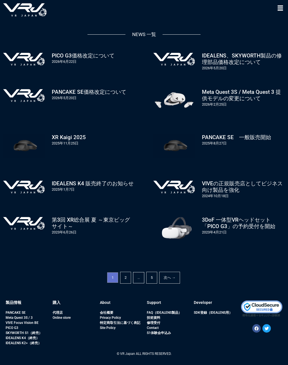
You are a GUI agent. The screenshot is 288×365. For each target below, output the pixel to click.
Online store (62, 318)
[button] (280, 8)
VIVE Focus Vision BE (22, 323)
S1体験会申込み (159, 333)
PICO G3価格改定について (83, 55)
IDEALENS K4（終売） (22, 338)
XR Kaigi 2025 (69, 137)
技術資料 (153, 318)
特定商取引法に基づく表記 (120, 323)
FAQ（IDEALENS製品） (164, 313)
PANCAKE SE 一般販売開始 (236, 137)
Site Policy (108, 328)
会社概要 (106, 313)
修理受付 (153, 323)
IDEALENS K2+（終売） (23, 343)
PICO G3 (12, 328)
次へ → (170, 277)
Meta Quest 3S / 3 (19, 318)
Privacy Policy (110, 318)
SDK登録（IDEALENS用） (213, 313)
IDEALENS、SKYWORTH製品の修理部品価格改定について (242, 58)
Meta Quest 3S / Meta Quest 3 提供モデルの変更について (241, 95)
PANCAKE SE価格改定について (89, 92)
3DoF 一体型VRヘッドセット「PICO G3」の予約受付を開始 (238, 223)
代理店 (58, 313)
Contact (153, 328)
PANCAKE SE (16, 313)
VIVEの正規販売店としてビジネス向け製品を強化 (242, 186)
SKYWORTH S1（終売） (24, 333)
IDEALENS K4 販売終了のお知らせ (93, 183)
